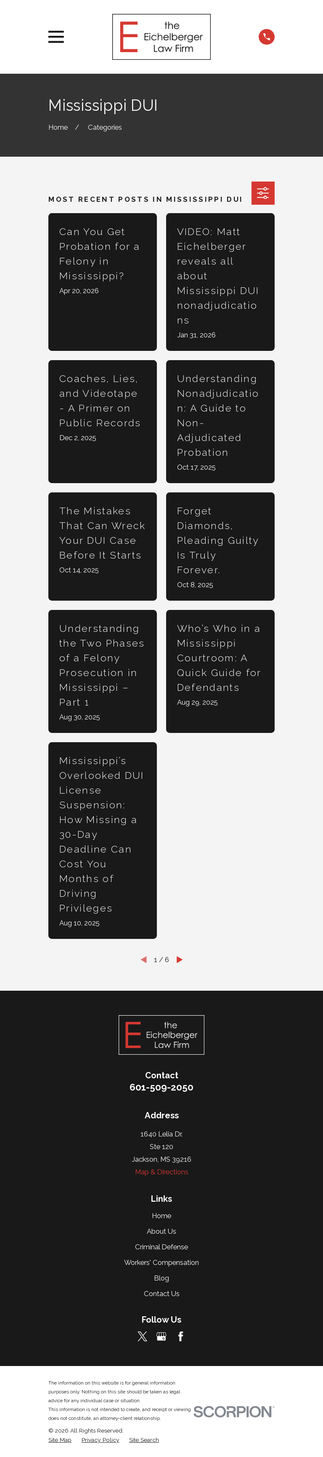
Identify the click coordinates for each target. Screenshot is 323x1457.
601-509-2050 (161, 1087)
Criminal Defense (161, 1247)
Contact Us (162, 1293)
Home (161, 1215)
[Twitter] (142, 1336)
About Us (161, 1231)
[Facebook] (180, 1336)
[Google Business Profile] (161, 1336)
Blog (161, 1278)
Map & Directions (161, 1172)
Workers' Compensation (161, 1262)
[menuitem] (59, 1440)
